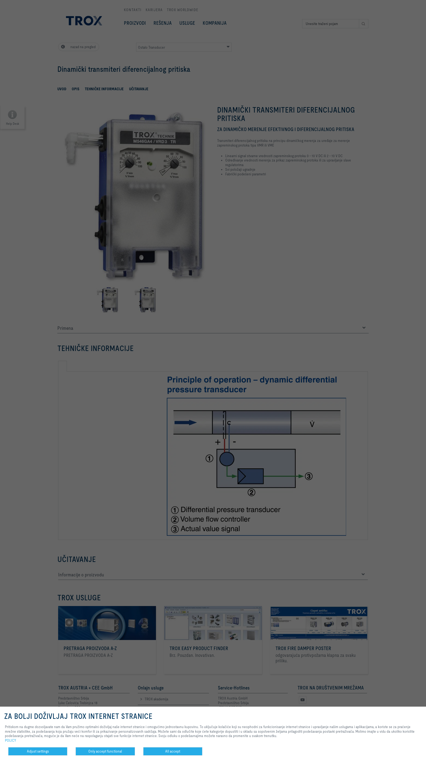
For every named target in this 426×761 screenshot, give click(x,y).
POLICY (10, 740)
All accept (172, 751)
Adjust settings (38, 751)
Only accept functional (105, 751)
